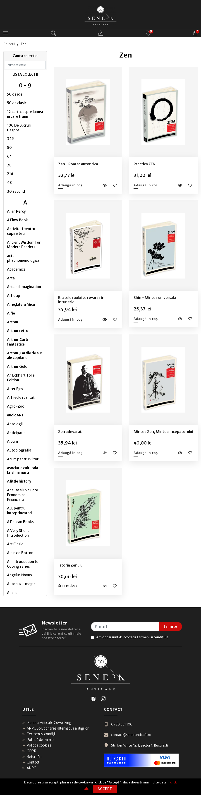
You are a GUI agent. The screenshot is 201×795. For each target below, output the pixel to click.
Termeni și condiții (38, 734)
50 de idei (15, 94)
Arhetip (13, 295)
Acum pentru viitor (23, 459)
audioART (15, 415)
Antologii (15, 424)
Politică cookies (36, 745)
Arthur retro (17, 330)
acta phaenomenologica (23, 258)
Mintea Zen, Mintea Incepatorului (163, 431)
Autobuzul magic (21, 583)
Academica (16, 269)
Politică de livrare (38, 739)
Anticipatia (16, 432)
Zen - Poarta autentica (78, 164)
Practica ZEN (144, 164)
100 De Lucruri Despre (19, 127)
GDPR (29, 751)
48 (9, 182)
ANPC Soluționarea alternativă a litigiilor (55, 728)
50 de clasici (17, 103)
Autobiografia (19, 450)
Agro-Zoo (15, 406)
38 (9, 165)
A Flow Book (17, 220)
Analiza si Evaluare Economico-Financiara (22, 495)
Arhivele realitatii (21, 397)
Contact (30, 762)
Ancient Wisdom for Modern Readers (24, 244)
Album (12, 441)
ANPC (29, 768)
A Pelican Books (20, 521)
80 (9, 147)
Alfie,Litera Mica (21, 304)
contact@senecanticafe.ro (127, 734)
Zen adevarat (70, 431)
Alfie (11, 313)
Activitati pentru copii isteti (21, 231)
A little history (19, 481)
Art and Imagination (24, 286)
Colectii (9, 44)
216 (10, 173)
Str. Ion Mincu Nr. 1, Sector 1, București (136, 745)
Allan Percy (16, 211)
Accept (105, 789)
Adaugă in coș (70, 185)
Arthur (13, 322)
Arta (11, 278)
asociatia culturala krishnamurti (22, 470)
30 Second (16, 191)
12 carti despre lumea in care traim (25, 114)
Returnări (31, 756)
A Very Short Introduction (18, 533)
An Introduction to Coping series (22, 564)
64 (9, 156)
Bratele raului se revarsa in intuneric (81, 299)
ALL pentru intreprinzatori (19, 510)
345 (10, 138)
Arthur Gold (17, 366)
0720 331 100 (117, 724)
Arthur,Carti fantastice (17, 341)
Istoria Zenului (70, 565)
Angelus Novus (19, 575)
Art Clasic (15, 544)
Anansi (12, 592)
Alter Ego (15, 389)
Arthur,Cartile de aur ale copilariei (24, 355)
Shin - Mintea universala (155, 297)
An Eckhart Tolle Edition (21, 377)
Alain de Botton (20, 552)
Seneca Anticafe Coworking (46, 723)
